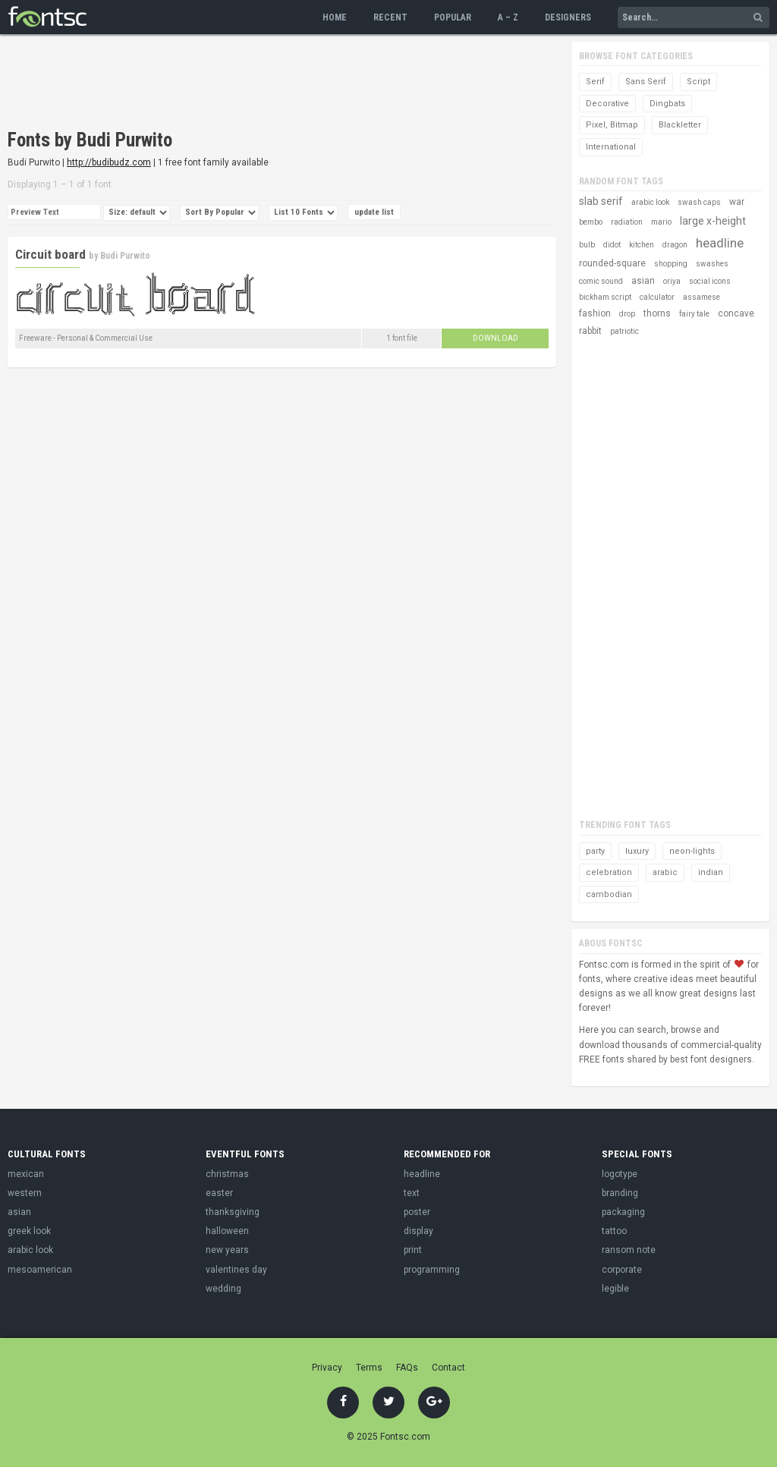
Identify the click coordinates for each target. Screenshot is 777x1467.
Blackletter (680, 125)
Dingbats (667, 104)
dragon (674, 245)
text (412, 1193)
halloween (227, 1231)
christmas (227, 1174)
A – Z (508, 17)
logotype (619, 1174)
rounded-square (612, 263)
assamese (701, 297)
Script (698, 82)
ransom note (629, 1250)
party (595, 851)
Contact (448, 1367)
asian (643, 280)
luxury (637, 851)
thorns (657, 313)
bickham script (605, 297)
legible (615, 1288)
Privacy (327, 1367)
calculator (657, 297)
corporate (622, 1269)
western (25, 1193)
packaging (623, 1212)
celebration (609, 872)
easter (219, 1193)
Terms (369, 1367)
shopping (670, 264)
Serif (595, 82)
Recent (390, 17)
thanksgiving (233, 1212)
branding (620, 1193)
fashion (595, 313)
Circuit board (50, 254)
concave (736, 313)
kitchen (641, 245)
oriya (672, 281)
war (736, 202)
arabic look (650, 202)
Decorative (607, 104)
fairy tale (694, 314)
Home (334, 17)
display (418, 1231)
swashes (712, 264)
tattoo (614, 1231)
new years (227, 1250)
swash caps (699, 202)
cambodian (609, 894)
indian (710, 872)
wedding (223, 1288)
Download (495, 338)
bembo (590, 222)
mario (661, 222)
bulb (587, 245)
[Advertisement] (284, 83)
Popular (452, 17)
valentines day (236, 1269)
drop (627, 314)
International (611, 147)
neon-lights (692, 851)
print (413, 1250)
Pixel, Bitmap (612, 125)
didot (612, 245)
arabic (665, 872)
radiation (627, 222)
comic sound (601, 281)
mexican (26, 1174)
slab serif (601, 201)
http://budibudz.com (109, 162)
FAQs (407, 1367)
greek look (29, 1231)
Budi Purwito (125, 255)
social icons (710, 281)
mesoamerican (40, 1269)
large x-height (713, 221)
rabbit (590, 331)
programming (432, 1269)
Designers (568, 17)
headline (720, 242)
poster (417, 1212)
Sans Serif (645, 82)
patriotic (624, 331)
